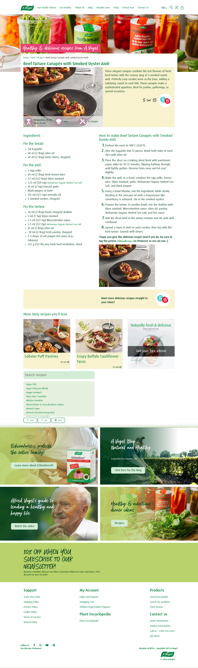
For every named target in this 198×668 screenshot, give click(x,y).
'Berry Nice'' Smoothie (39, 395)
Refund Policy (30, 622)
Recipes (119, 523)
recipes (40, 58)
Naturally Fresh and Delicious (151, 358)
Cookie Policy (30, 612)
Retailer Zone (106, 7)
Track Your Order (32, 597)
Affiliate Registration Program (95, 607)
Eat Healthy (68, 7)
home (26, 58)
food (33, 58)
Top (47, 419)
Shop (118, 7)
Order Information (159, 621)
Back (32, 419)
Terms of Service (32, 617)
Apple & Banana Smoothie (41, 415)
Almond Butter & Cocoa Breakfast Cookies (50, 403)
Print (64, 419)
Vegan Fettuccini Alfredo (40, 387)
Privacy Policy (30, 607)
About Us (82, 7)
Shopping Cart (87, 602)
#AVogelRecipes (126, 241)
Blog (93, 7)
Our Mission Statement (31, 649)
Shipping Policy (31, 602)
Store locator (156, 607)
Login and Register (89, 597)
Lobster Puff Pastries (40, 356)
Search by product (159, 597)
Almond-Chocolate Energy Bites (44, 411)
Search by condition (160, 602)
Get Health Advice (49, 7)
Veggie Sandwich (36, 391)
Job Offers (155, 636)
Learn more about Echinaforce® (34, 465)
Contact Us (146, 7)
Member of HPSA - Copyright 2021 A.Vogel (158, 649)
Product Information (160, 626)
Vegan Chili (32, 383)
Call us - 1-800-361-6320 (162, 631)
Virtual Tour (131, 7)
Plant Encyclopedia (89, 621)
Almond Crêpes (35, 407)
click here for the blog (128, 469)
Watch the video (25, 526)
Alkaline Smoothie (36, 399)
